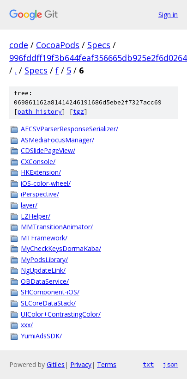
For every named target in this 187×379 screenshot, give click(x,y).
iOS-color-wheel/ (46, 183)
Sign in (168, 14)
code (18, 44)
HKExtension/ (41, 172)
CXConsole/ (38, 161)
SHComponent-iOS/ (50, 291)
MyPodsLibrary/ (44, 259)
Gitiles (56, 364)
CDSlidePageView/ (48, 150)
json (170, 364)
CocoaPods (57, 44)
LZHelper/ (35, 216)
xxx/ (27, 324)
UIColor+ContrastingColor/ (61, 314)
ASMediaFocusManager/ (57, 139)
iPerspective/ (40, 194)
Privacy (80, 364)
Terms (106, 364)
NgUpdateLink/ (43, 270)
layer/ (29, 205)
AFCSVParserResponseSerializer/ (69, 128)
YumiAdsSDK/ (41, 335)
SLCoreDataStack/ (48, 303)
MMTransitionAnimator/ (57, 226)
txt (148, 364)
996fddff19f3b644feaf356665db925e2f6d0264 (98, 57)
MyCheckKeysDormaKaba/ (61, 248)
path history (40, 112)
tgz (78, 112)
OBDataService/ (45, 281)
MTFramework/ (44, 237)
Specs (98, 44)
